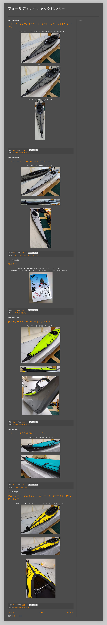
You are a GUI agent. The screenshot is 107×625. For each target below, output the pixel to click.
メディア (15, 313)
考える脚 (12, 264)
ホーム (41, 612)
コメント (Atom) (16, 616)
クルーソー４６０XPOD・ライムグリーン (29, 321)
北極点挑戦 (22, 313)
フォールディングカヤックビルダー (36, 8)
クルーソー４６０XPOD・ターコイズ (26, 433)
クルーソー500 (17, 255)
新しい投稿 (11, 612)
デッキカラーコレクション (21, 152)
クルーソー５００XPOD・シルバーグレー (29, 161)
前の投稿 (70, 612)
